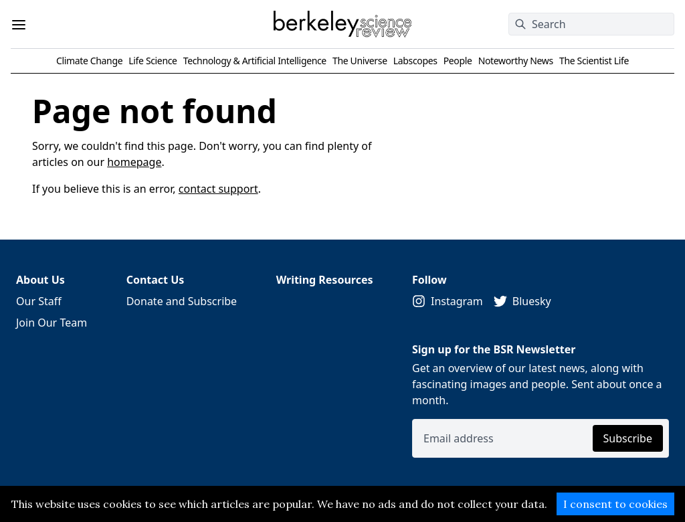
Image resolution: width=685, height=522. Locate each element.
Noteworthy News (515, 60)
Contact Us (155, 279)
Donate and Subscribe (181, 301)
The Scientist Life (594, 60)
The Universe (359, 60)
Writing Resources (324, 279)
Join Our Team (51, 322)
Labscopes (415, 60)
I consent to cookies (615, 504)
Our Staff (39, 301)
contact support (218, 188)
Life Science (152, 60)
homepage (134, 162)
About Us (40, 279)
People (458, 60)
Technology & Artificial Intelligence (254, 60)
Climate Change (89, 60)
